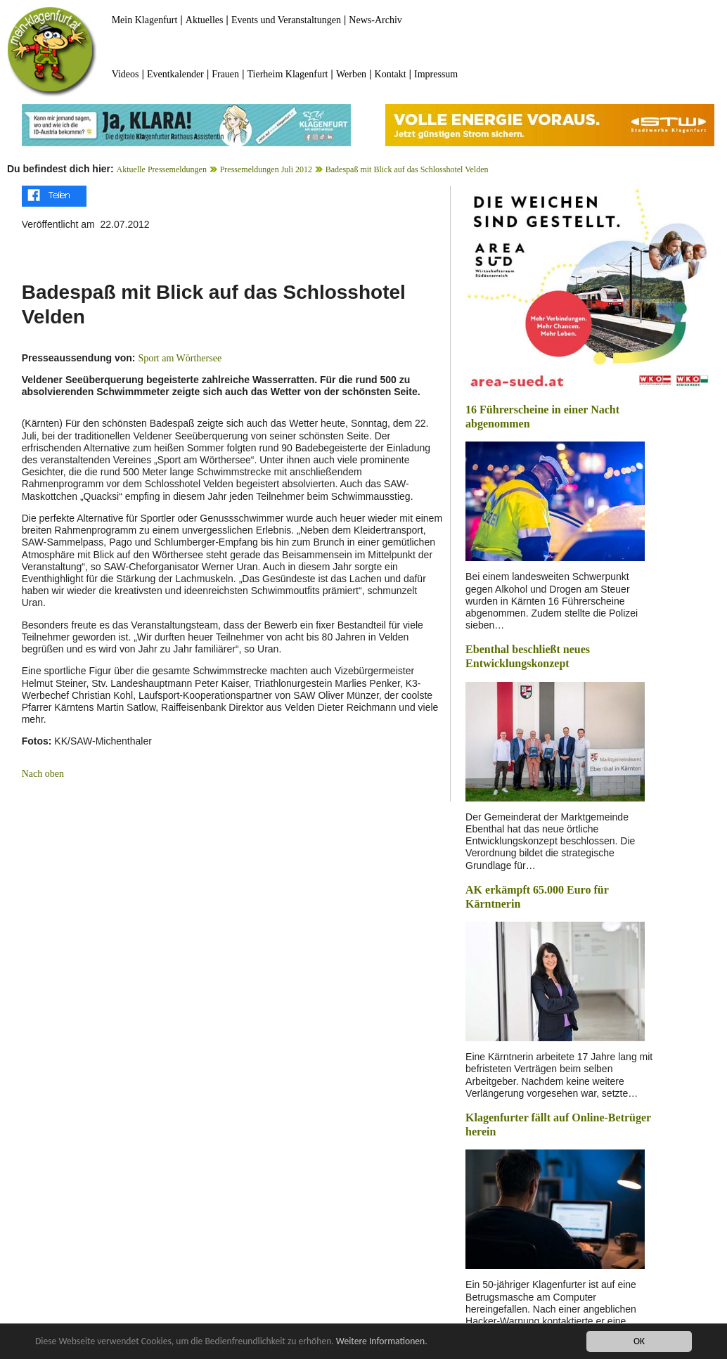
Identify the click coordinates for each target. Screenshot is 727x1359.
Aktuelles (205, 20)
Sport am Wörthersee (179, 358)
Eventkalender (175, 74)
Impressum (436, 74)
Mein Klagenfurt (145, 20)
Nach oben (43, 773)
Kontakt (390, 74)
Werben (351, 74)
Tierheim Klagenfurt (287, 74)
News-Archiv (375, 20)
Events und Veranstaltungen (286, 20)
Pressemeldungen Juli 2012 (266, 169)
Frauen (225, 74)
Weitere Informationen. (381, 1341)
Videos (125, 74)
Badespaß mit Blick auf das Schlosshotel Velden (407, 169)
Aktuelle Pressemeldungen (162, 169)
